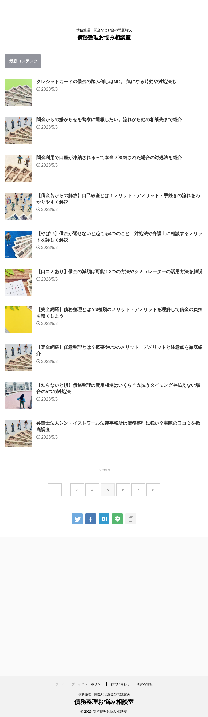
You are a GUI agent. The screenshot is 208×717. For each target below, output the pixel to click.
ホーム (60, 682)
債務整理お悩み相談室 (104, 37)
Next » (105, 601)
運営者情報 (145, 682)
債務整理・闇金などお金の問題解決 (104, 692)
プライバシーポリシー (88, 682)
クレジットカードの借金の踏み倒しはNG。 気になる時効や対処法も (123, 82)
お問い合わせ (120, 682)
